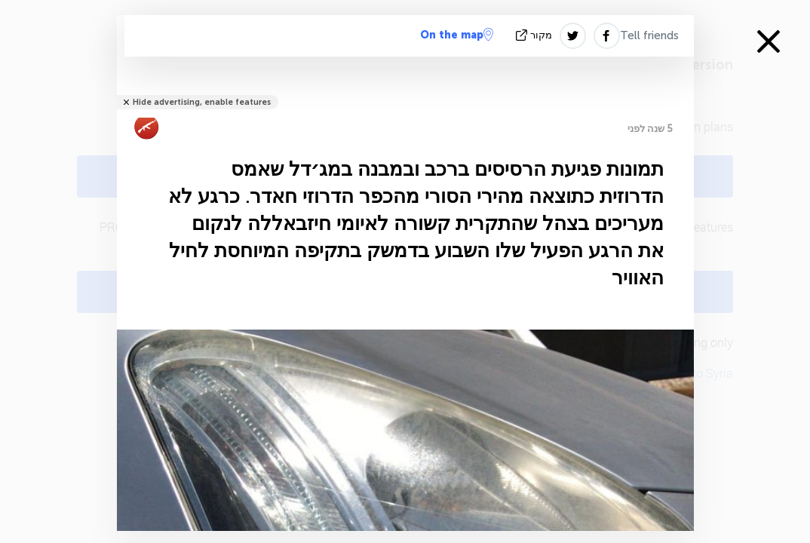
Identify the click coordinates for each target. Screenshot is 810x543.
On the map (456, 34)
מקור (535, 35)
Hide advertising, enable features (202, 102)
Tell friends (649, 35)
